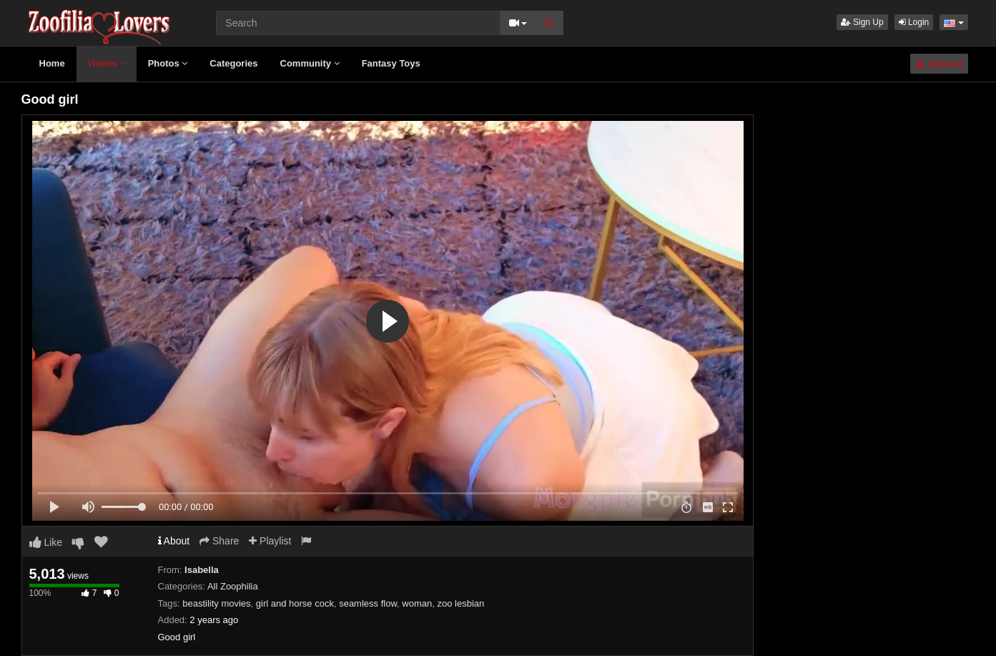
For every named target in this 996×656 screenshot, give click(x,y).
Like (46, 542)
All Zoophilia (232, 586)
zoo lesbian (460, 603)
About (174, 541)
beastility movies (216, 603)
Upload (939, 63)
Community (310, 63)
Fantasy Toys (391, 63)
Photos (168, 63)
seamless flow (368, 603)
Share (219, 541)
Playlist (270, 541)
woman (417, 603)
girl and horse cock (295, 603)
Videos (106, 63)
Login (914, 22)
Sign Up (862, 22)
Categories (233, 63)
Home (52, 63)
